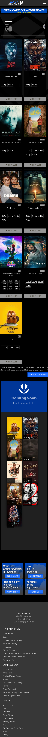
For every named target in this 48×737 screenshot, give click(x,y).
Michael (6, 679)
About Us (6, 732)
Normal (5, 686)
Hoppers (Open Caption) (12, 696)
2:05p (4, 216)
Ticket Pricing (8, 715)
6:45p (40, 216)
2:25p (16, 283)
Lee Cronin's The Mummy (12, 683)
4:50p (16, 286)
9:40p (28, 220)
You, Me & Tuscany (10, 644)
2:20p (34, 150)
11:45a (10, 281)
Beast (5, 637)
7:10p (16, 216)
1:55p (10, 283)
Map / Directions (9, 705)
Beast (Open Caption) (10, 689)
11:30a (4, 281)
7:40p (4, 150)
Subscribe (6, 712)
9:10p (34, 84)
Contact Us (7, 709)
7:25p (4, 84)
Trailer (11, 99)
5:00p (16, 347)
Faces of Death (8, 634)
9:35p (4, 220)
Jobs (4, 725)
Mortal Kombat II (9, 669)
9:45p (10, 84)
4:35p (10, 216)
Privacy (5, 735)
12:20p (4, 283)
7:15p (28, 154)
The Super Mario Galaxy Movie (14, 657)
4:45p (40, 150)
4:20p (10, 286)
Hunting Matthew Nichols (12, 640)
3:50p (34, 216)
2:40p (4, 286)
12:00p (28, 150)
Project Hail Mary (9, 660)
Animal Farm (7, 673)
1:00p (28, 216)
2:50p (34, 281)
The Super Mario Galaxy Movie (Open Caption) (20, 653)
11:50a (4, 347)
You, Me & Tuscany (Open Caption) (16, 692)
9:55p (10, 150)
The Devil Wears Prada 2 (12, 676)
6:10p (40, 281)
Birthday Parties (9, 722)
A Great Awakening (10, 650)
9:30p (28, 285)
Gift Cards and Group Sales (13, 728)
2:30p (10, 347)
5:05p (28, 84)
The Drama (7, 647)
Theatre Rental (8, 718)
